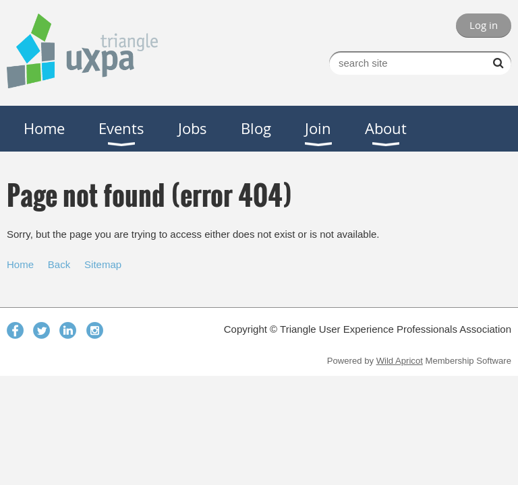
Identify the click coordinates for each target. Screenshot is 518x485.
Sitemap (102, 264)
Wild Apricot (399, 361)
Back (59, 264)
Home (20, 264)
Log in (483, 25)
